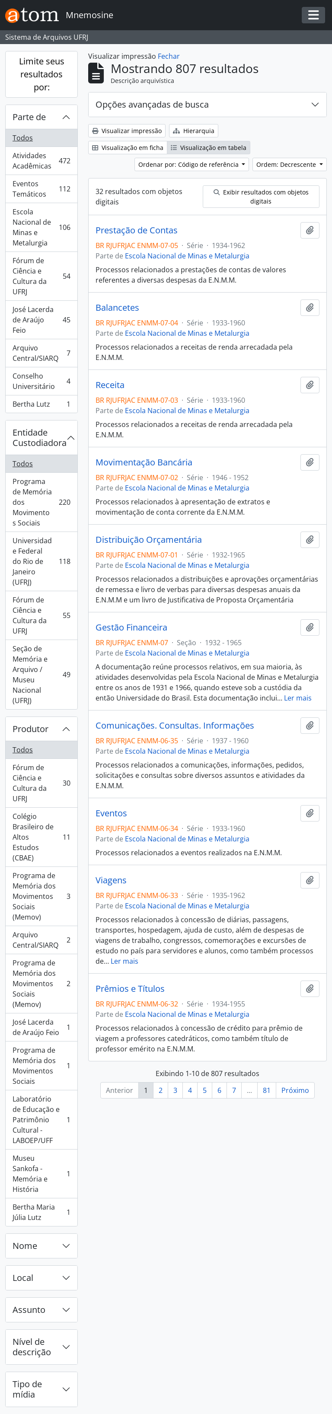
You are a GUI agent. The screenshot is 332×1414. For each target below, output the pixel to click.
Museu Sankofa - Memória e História (41, 1173)
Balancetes (117, 308)
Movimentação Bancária (144, 462)
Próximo (295, 1090)
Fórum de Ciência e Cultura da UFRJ (41, 276)
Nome (25, 1246)
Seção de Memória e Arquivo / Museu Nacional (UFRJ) (41, 674)
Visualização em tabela (208, 147)
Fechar (169, 56)
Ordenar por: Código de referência (189, 164)
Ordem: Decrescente (287, 164)
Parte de (29, 117)
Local (23, 1277)
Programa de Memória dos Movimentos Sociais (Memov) (41, 896)
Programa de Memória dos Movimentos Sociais (41, 502)
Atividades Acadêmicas (41, 161)
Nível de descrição (32, 1347)
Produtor (30, 729)
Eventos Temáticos (41, 189)
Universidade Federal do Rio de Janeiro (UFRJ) (41, 561)
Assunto (29, 1309)
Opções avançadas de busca (152, 104)
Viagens (111, 880)
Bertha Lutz (41, 406)
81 (267, 1090)
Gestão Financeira (131, 627)
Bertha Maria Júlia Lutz (41, 1212)
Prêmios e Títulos (130, 989)
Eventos (111, 813)
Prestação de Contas (137, 230)
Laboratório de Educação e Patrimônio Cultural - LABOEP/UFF (41, 1119)
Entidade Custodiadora (40, 438)
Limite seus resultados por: (41, 74)
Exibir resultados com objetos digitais (261, 196)
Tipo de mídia (27, 1389)
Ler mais (298, 698)
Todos (23, 138)
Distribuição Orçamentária (149, 540)
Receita (110, 385)
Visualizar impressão (127, 131)
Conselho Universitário (41, 381)
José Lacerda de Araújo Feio (41, 320)
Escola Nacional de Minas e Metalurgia (41, 227)
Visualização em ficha (127, 147)
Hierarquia (193, 131)
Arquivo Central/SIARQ (41, 353)
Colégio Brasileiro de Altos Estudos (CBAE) (41, 837)
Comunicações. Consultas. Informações (175, 725)
